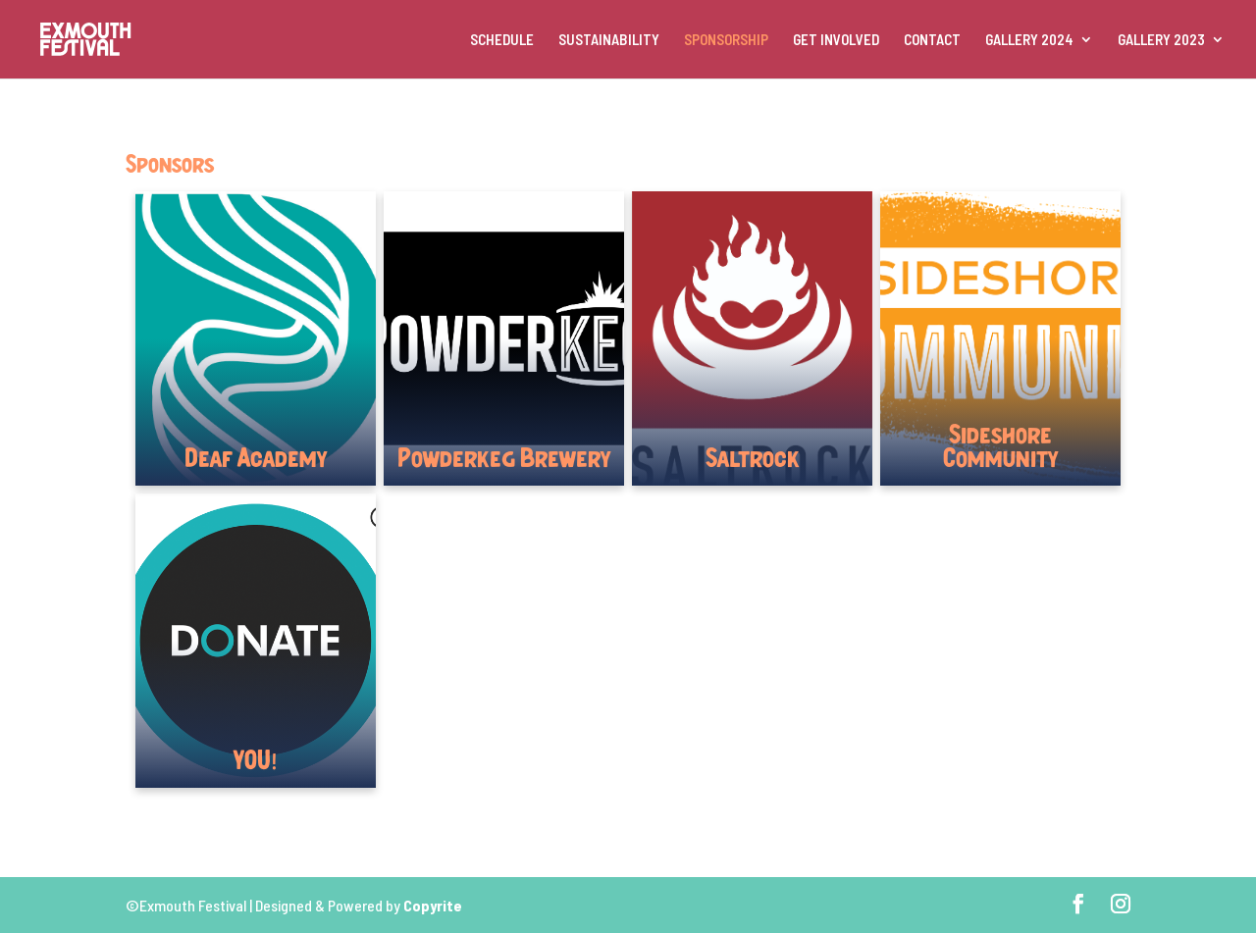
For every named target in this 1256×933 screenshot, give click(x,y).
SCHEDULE (502, 40)
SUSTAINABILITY (608, 40)
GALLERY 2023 (1161, 40)
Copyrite (432, 905)
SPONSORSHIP (726, 40)
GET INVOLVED (836, 40)
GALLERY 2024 (1029, 40)
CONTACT (932, 40)
